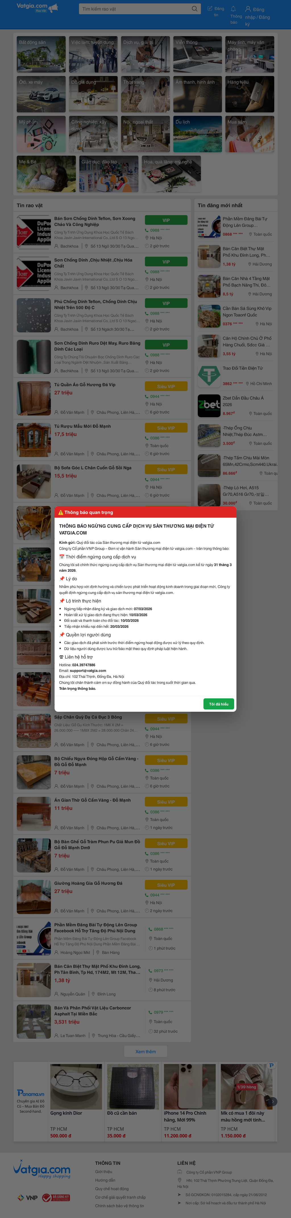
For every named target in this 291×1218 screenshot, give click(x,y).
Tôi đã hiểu (218, 703)
